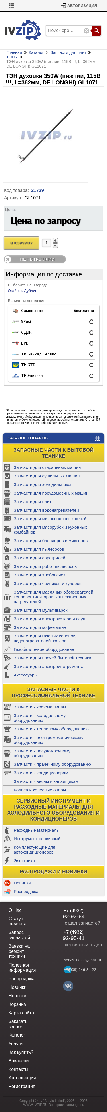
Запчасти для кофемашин (40, 627)
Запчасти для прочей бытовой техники (52, 657)
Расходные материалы (37, 830)
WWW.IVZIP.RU (35, 1105)
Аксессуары (25, 675)
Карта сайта (21, 1012)
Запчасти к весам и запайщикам (46, 781)
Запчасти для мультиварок (40, 610)
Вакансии (19, 1060)
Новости (17, 995)
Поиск (96, 31)
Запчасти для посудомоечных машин (51, 493)
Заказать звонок (18, 1024)
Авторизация (82, 5)
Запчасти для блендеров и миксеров (51, 540)
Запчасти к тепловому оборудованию (51, 728)
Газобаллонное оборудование (44, 649)
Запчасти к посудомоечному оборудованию (42, 753)
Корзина (16, 5)
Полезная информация (22, 968)
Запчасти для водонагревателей (46, 510)
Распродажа (26, 891)
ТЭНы (12, 57)
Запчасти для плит (32, 501)
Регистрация (22, 1086)
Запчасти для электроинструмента (49, 666)
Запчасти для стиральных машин (47, 467)
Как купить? (21, 1052)
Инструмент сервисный (37, 838)
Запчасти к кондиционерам (41, 772)
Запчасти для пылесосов (39, 549)
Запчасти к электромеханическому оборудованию (48, 740)
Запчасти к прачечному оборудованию (52, 764)
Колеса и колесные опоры (40, 789)
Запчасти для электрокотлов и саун (49, 618)
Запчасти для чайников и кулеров (48, 583)
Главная (14, 52)
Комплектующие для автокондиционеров (34, 849)
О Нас (15, 910)
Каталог (36, 52)
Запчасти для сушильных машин (47, 475)
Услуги (16, 1043)
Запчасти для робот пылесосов (45, 566)
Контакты (18, 1069)
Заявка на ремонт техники (19, 951)
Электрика (24, 860)
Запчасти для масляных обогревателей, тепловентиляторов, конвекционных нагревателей (54, 597)
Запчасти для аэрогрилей (39, 557)
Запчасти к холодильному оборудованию (40, 718)
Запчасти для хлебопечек (39, 574)
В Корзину (21, 243)
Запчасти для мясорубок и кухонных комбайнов (50, 529)
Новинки (22, 882)
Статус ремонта (18, 921)
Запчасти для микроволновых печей (50, 518)
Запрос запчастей (19, 935)
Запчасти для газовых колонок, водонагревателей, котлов (45, 638)
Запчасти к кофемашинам (40, 706)
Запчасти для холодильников (43, 484)
